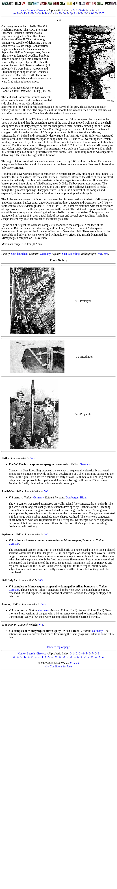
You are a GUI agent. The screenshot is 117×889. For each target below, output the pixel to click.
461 (100, 253)
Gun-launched (19, 253)
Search (31, 10)
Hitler (83, 497)
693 (106, 253)
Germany (45, 253)
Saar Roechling (71, 253)
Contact (74, 663)
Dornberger (72, 497)
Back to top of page (58, 647)
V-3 (32, 458)
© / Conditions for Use (58, 666)
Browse (41, 10)
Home (21, 10)
